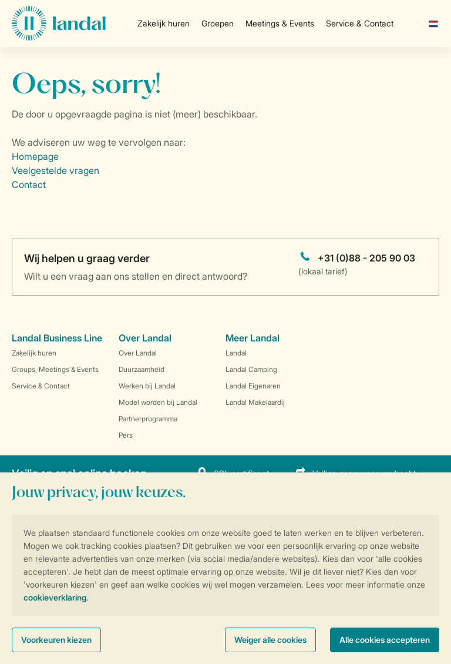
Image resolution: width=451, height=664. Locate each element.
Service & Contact (359, 23)
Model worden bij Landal (158, 402)
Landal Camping (251, 369)
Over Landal (138, 352)
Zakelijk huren (163, 23)
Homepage (35, 156)
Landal (236, 352)
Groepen (217, 23)
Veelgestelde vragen (55, 170)
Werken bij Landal (147, 385)
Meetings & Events (279, 23)
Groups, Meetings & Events (55, 369)
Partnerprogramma (148, 418)
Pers (126, 435)
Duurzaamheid (141, 369)
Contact (29, 184)
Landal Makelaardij (255, 402)
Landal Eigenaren (253, 385)
